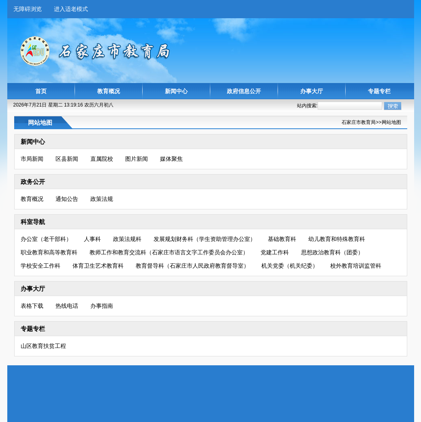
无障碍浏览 (27, 9)
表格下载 (32, 306)
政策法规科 (127, 239)
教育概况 (108, 91)
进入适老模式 (71, 9)
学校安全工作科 (40, 265)
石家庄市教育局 (359, 122)
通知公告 (67, 199)
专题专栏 (379, 91)
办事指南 (101, 306)
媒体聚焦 (171, 159)
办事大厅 (311, 91)
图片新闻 (136, 159)
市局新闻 (32, 159)
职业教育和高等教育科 (49, 252)
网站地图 (391, 122)
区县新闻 (67, 159)
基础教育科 (282, 239)
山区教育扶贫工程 (43, 346)
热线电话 (67, 306)
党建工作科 (275, 252)
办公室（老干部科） (46, 239)
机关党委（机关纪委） (289, 265)
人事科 (92, 239)
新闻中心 (176, 91)
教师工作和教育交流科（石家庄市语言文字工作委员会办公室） (169, 252)
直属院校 (101, 159)
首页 (41, 91)
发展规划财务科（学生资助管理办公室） (205, 239)
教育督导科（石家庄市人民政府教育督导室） (192, 265)
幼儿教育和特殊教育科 (336, 239)
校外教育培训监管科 (355, 265)
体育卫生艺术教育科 (98, 265)
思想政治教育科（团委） (332, 252)
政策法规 (101, 199)
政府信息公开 (244, 91)
